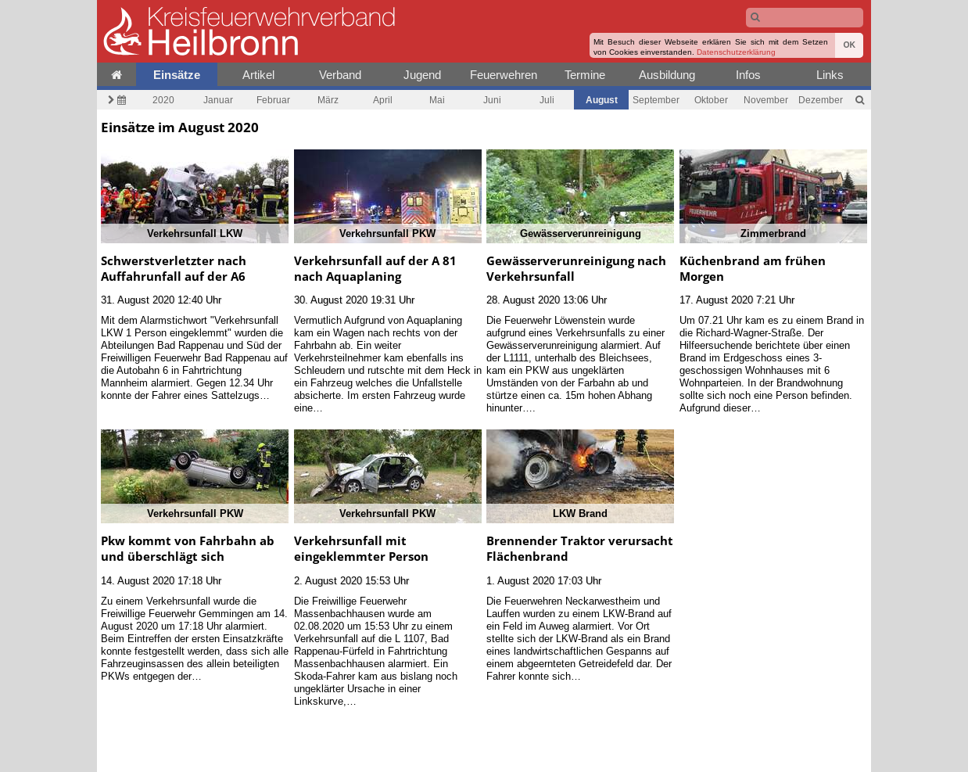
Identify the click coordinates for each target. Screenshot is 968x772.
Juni (492, 100)
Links (830, 74)
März (328, 100)
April (383, 100)
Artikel (258, 74)
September (656, 100)
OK (849, 45)
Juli (547, 100)
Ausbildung (667, 74)
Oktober (711, 100)
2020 (163, 100)
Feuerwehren (503, 74)
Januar (218, 100)
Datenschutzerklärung (736, 52)
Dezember (820, 100)
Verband (340, 74)
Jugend (422, 74)
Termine (585, 74)
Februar (273, 100)
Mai (437, 100)
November (766, 100)
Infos (748, 74)
